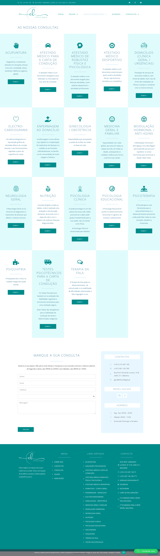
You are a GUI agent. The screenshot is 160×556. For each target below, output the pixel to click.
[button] (146, 551)
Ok (124, 552)
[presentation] (35, 420)
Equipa (73, 14)
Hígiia (61, 14)
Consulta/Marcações (95, 14)
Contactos (132, 14)
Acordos (116, 14)
